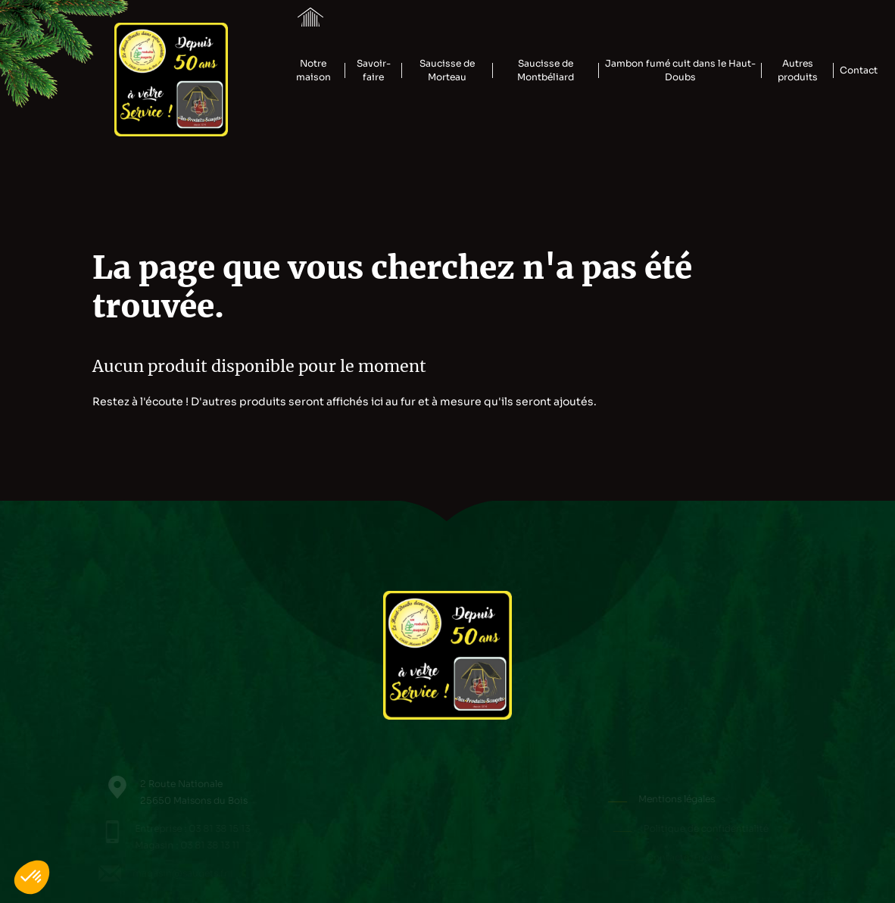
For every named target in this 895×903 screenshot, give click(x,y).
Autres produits (798, 70)
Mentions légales (682, 799)
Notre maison (313, 70)
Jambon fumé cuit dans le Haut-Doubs (680, 70)
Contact (859, 70)
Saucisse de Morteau (447, 70)
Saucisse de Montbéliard (545, 70)
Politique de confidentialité (708, 829)
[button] (32, 877)
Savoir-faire (374, 70)
